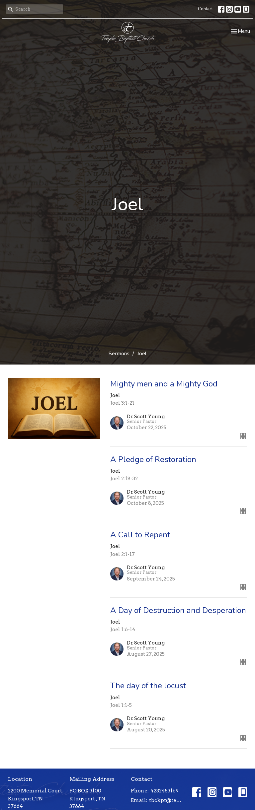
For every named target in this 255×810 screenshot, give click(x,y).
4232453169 (164, 791)
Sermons (119, 353)
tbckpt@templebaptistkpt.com (167, 800)
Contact (205, 9)
